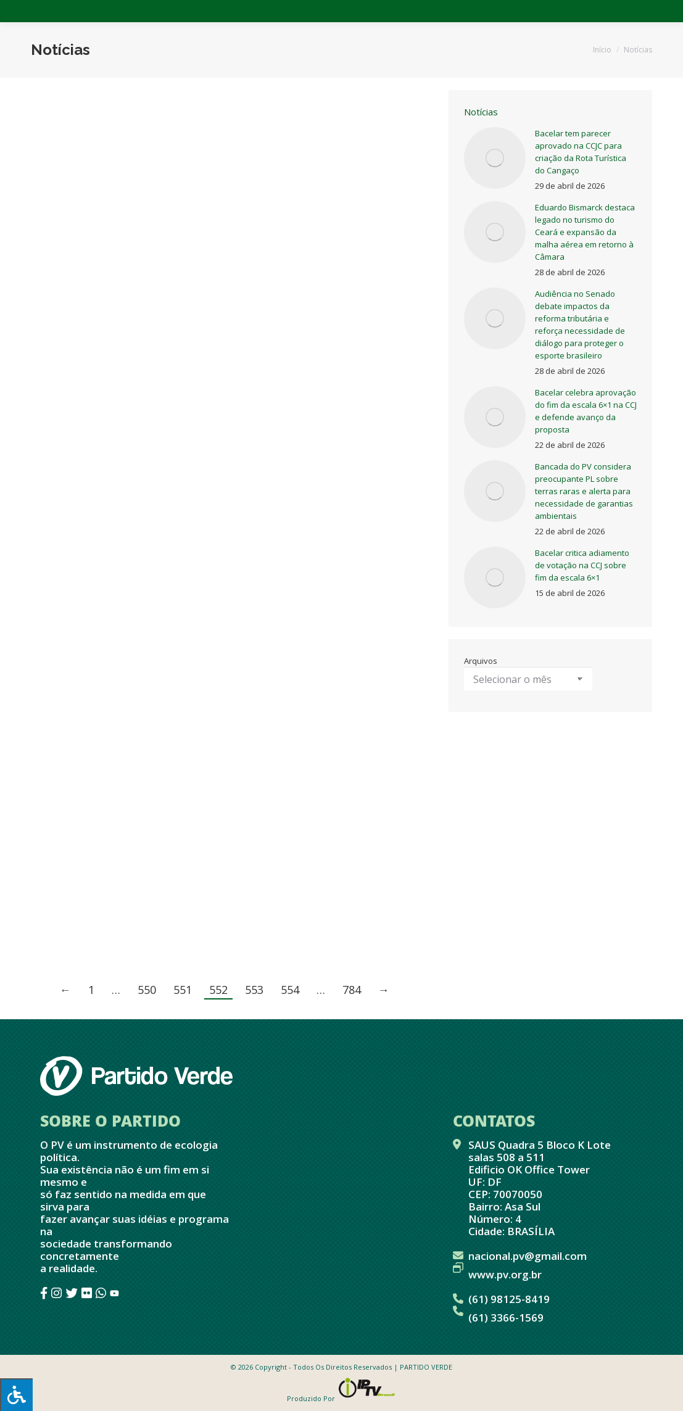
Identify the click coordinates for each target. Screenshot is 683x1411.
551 (182, 989)
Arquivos (480, 660)
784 (351, 989)
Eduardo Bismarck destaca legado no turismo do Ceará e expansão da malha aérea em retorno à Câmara (585, 232)
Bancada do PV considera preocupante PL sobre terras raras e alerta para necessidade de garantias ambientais (584, 491)
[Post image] (495, 158)
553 (254, 989)
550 (147, 989)
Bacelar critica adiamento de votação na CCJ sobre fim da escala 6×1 (582, 565)
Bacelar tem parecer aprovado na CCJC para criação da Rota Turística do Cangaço (580, 152)
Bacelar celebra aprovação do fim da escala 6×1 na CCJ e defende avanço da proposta (586, 411)
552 (218, 989)
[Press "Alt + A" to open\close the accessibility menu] (16, 1394)
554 (290, 989)
